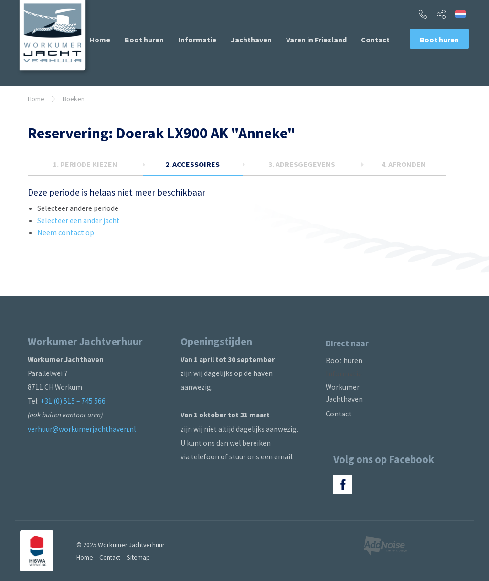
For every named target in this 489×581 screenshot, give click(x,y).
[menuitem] (99, 40)
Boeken (74, 98)
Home (99, 39)
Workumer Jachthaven (344, 393)
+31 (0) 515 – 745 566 (73, 400)
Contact (375, 39)
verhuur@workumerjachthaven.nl (82, 429)
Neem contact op (65, 232)
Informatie (197, 39)
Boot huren (144, 39)
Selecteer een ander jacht (78, 220)
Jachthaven (251, 39)
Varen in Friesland (316, 39)
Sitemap (138, 557)
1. (85, 164)
